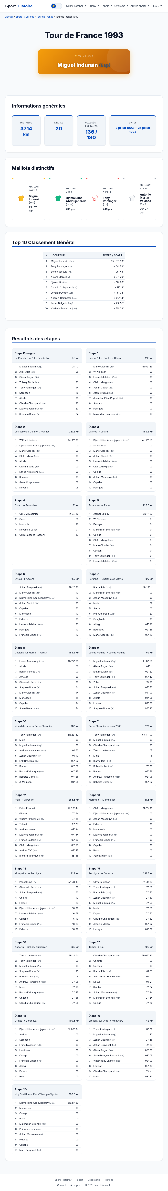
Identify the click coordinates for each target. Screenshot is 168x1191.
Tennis (105, 6)
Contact (61, 1185)
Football (79, 6)
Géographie (94, 1179)
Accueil (9, 16)
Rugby (92, 6)
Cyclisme (119, 6)
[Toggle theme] (56, 6)
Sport (19, 6)
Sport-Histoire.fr (63, 1179)
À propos (75, 1185)
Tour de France (44, 16)
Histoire (109, 1179)
